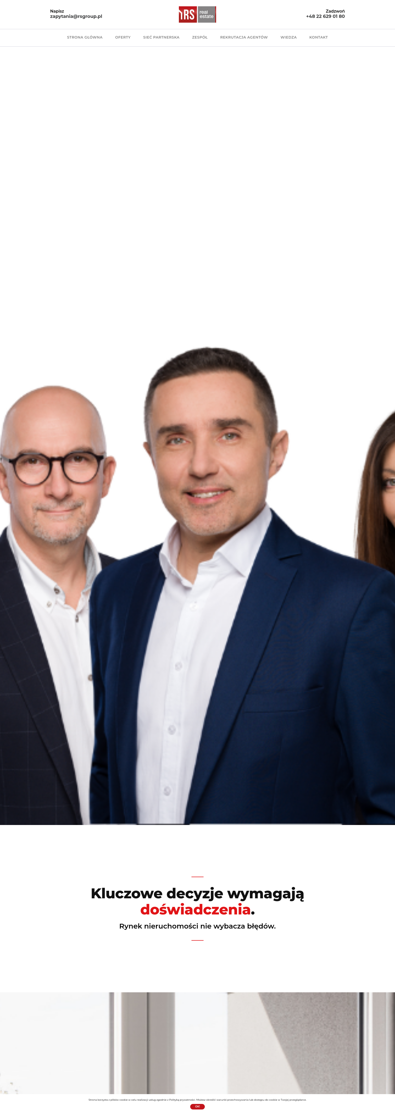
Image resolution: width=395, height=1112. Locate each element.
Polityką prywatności (182, 1099)
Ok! (197, 1106)
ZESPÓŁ (200, 37)
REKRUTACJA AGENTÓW (244, 37)
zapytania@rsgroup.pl (76, 16)
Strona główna (85, 37)
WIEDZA (288, 37)
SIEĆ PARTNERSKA (161, 37)
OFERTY (122, 37)
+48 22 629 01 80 (325, 16)
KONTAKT (318, 37)
